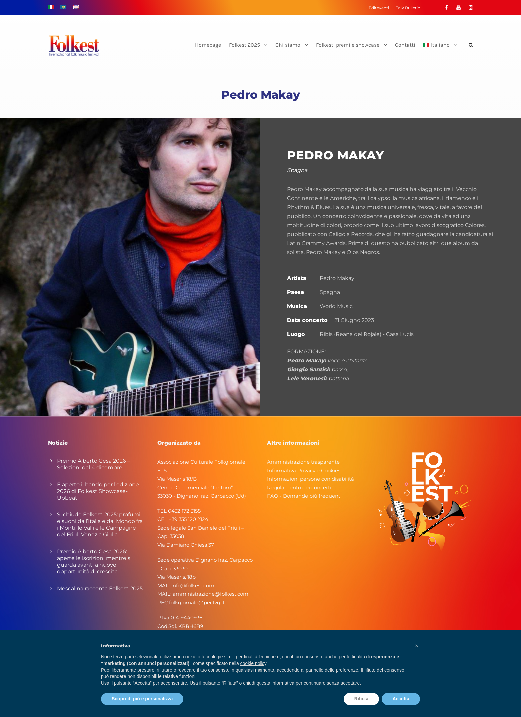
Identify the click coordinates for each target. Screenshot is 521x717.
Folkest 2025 (244, 45)
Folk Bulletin (407, 7)
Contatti (405, 45)
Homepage (208, 45)
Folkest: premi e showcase (347, 45)
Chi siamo (287, 45)
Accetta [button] (400, 698)
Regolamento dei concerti (299, 487)
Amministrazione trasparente (303, 462)
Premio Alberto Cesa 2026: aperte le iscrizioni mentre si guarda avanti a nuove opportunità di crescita (94, 561)
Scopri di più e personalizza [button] (142, 698)
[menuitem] (440, 50)
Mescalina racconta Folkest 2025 (100, 588)
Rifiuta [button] (361, 698)
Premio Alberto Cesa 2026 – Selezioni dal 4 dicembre (93, 464)
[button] (416, 646)
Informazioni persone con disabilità (310, 479)
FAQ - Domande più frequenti (304, 496)
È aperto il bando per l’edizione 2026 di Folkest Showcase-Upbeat (98, 491)
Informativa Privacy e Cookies (303, 470)
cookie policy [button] (253, 663)
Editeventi (379, 7)
